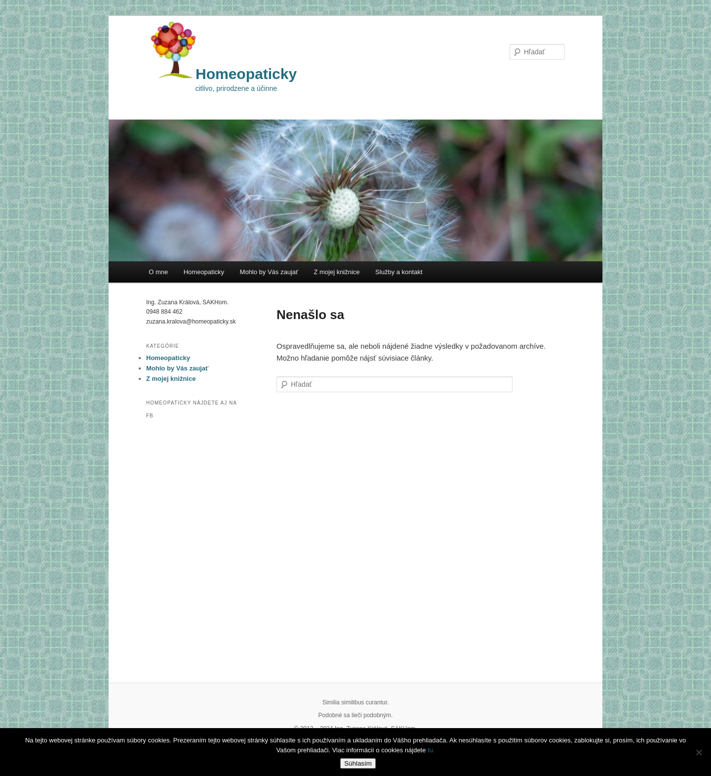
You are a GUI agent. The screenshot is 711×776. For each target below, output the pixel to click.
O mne (158, 272)
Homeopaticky (246, 74)
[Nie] (699, 752)
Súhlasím (358, 763)
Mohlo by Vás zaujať (269, 272)
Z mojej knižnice (336, 272)
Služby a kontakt (398, 272)
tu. (431, 750)
